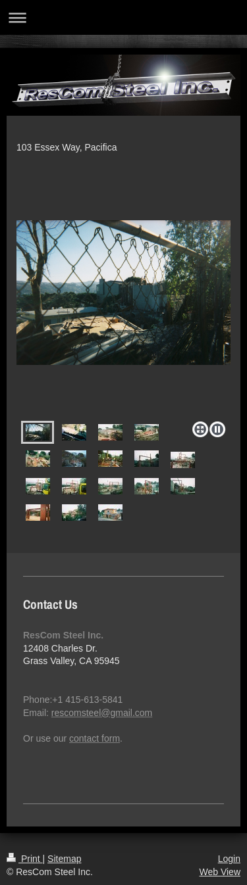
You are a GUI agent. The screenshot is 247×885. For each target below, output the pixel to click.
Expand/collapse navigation (123, 17)
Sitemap (64, 858)
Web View (219, 872)
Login (229, 858)
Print (25, 858)
